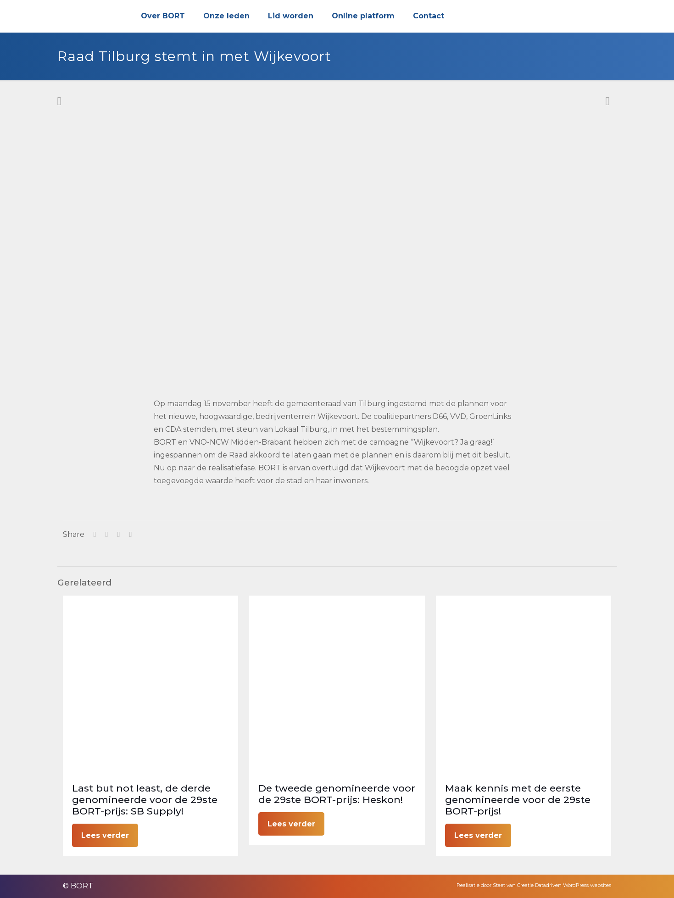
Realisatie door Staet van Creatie (495, 885)
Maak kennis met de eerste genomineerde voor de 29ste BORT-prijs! (517, 799)
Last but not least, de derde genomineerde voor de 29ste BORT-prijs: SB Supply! (144, 799)
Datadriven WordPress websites (573, 885)
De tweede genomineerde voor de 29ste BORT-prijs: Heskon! (336, 793)
